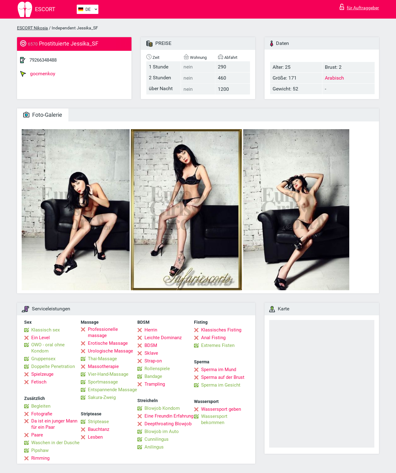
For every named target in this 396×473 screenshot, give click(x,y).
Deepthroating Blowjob (168, 424)
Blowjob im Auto (161, 431)
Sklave (151, 353)
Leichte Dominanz (163, 337)
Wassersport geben (221, 409)
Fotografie (41, 414)
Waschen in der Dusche (55, 442)
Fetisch (38, 382)
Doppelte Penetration (53, 366)
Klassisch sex (45, 330)
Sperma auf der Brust (222, 377)
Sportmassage (103, 382)
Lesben (95, 437)
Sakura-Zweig (102, 397)
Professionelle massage (103, 332)
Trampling (154, 384)
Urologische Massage (110, 351)
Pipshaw (40, 450)
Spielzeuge (42, 374)
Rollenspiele (157, 368)
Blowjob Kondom (162, 408)
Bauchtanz (98, 429)
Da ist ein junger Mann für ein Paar (54, 424)
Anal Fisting (213, 337)
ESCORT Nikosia (32, 27)
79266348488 (43, 60)
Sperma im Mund (218, 369)
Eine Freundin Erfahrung (168, 416)
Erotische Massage (108, 343)
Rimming (40, 458)
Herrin (150, 330)
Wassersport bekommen (214, 419)
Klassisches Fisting (221, 330)
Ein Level (40, 337)
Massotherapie (103, 366)
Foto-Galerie (42, 115)
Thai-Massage (102, 358)
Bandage (153, 376)
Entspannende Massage (112, 389)
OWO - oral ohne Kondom (48, 348)
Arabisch (334, 78)
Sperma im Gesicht (220, 385)
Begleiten (40, 406)
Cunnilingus (156, 439)
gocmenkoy (37, 74)
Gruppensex (43, 358)
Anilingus (154, 447)
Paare (37, 435)
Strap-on (153, 361)
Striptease (98, 421)
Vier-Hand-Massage (108, 374)
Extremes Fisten (218, 345)
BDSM (150, 345)
